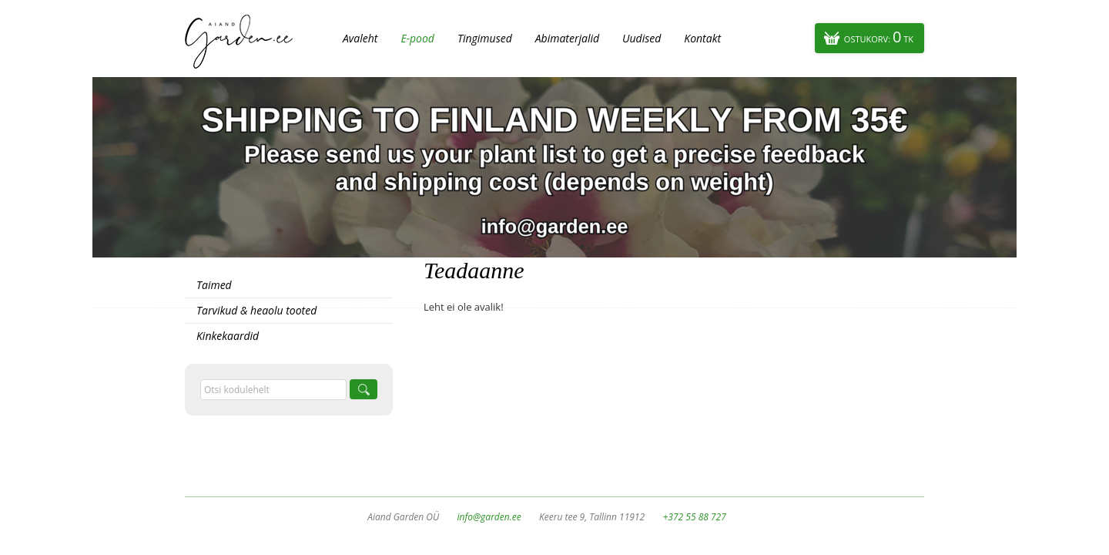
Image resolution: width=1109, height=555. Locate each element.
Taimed (214, 285)
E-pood (417, 38)
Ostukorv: (878, 36)
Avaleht (360, 38)
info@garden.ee (489, 516)
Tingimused (484, 38)
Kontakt (702, 38)
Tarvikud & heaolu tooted (256, 310)
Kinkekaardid (227, 335)
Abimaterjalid (567, 38)
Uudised (641, 38)
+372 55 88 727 (693, 516)
